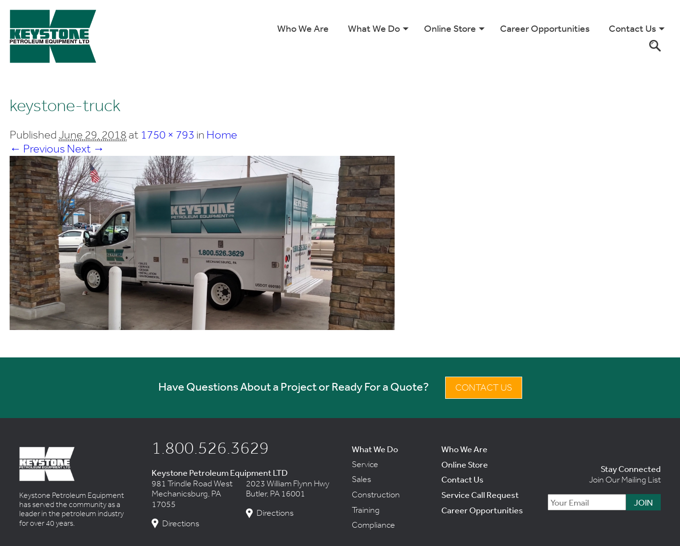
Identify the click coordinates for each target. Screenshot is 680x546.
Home (221, 134)
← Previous (37, 148)
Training (366, 510)
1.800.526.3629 (210, 447)
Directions (180, 524)
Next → (85, 148)
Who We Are (303, 28)
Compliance (373, 525)
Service (365, 464)
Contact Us (632, 28)
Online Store (450, 28)
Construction (376, 494)
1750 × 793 (167, 134)
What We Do (374, 28)
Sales (361, 479)
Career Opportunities (545, 28)
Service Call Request (480, 494)
